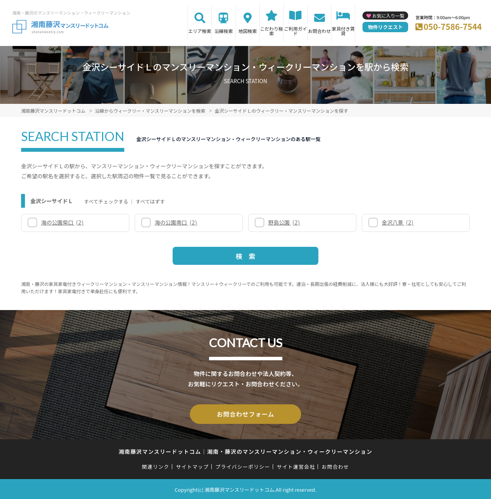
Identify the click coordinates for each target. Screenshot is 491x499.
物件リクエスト (385, 27)
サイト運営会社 (296, 465)
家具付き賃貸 (343, 30)
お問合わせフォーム (245, 413)
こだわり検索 (271, 30)
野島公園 (284, 222)
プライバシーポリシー (242, 465)
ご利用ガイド (295, 30)
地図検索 (247, 31)
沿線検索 (223, 31)
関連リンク (156, 465)
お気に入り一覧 (388, 15)
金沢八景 (398, 222)
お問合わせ (319, 31)
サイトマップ (192, 465)
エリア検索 (199, 31)
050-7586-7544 (452, 26)
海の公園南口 (176, 222)
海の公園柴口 (62, 222)
